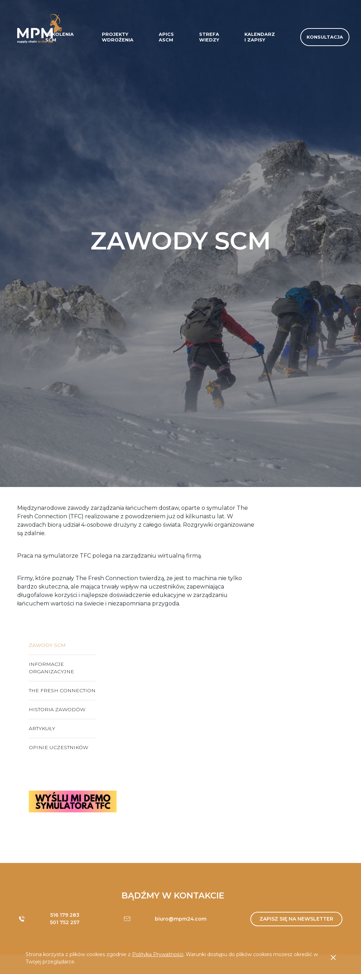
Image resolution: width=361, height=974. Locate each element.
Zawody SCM (47, 645)
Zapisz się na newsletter (296, 919)
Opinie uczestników (58, 747)
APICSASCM (166, 37)
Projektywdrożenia (117, 37)
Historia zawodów (57, 709)
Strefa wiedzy (209, 37)
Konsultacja (325, 37)
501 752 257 (64, 922)
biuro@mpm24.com (180, 919)
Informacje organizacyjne (51, 668)
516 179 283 (64, 915)
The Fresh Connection (62, 690)
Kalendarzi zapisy (259, 37)
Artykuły (42, 728)
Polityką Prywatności (157, 954)
